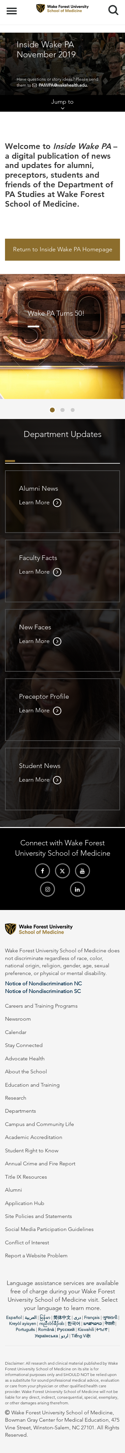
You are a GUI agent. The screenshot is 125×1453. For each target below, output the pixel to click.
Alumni (13, 1190)
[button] (52, 410)
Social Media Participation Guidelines (49, 1229)
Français (92, 1317)
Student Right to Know (31, 1150)
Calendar (15, 1032)
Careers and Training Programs (41, 1006)
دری (77, 1317)
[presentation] (9, 336)
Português (25, 1329)
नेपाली (109, 1323)
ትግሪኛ (101, 1329)
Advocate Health (25, 1058)
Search (110, 7)
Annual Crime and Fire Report (40, 1163)
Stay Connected (24, 1045)
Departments (20, 1111)
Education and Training (32, 1085)
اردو (64, 1335)
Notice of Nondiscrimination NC (43, 983)
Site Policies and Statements (38, 1216)
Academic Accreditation (33, 1137)
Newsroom (18, 1019)
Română (46, 1329)
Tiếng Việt (80, 1335)
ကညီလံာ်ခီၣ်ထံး (51, 1323)
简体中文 (62, 1317)
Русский (66, 1329)
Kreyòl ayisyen (22, 1323)
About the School (26, 1071)
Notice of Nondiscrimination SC (43, 991)
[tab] (10, 454)
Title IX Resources (26, 1177)
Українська (46, 1335)
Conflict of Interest (27, 1242)
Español (14, 1317)
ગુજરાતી (110, 1317)
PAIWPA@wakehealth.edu (63, 85)
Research (15, 1098)
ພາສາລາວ (92, 1323)
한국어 (73, 1323)
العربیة (31, 1317)
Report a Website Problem (36, 1255)
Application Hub (24, 1203)
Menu (12, 8)
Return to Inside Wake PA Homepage (62, 249)
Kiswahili (86, 1329)
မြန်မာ (45, 1317)
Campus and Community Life (39, 1124)
